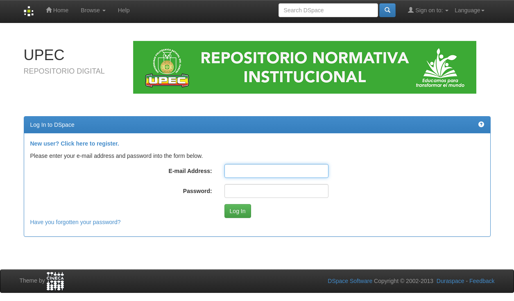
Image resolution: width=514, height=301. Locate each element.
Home (57, 10)
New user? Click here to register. (74, 143)
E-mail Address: (190, 171)
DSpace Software (350, 281)
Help (124, 10)
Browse (93, 10)
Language (469, 10)
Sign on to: (428, 10)
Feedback (481, 281)
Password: (197, 191)
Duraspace (450, 281)
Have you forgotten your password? (75, 222)
